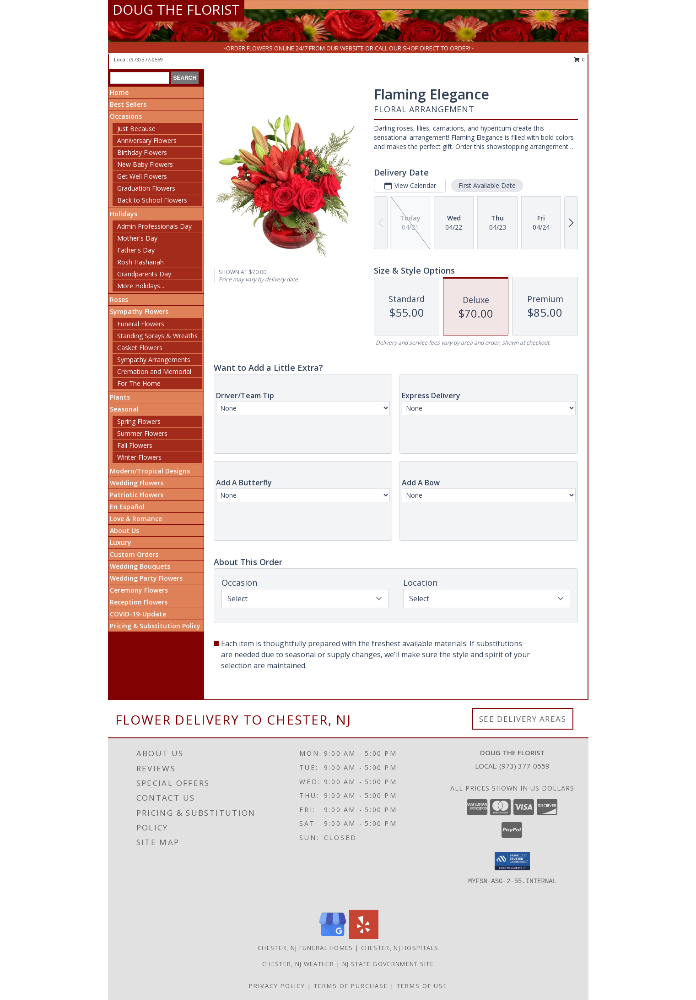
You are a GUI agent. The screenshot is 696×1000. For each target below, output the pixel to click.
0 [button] (579, 59)
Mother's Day (137, 238)
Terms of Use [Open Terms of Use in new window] (422, 986)
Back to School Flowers (152, 200)
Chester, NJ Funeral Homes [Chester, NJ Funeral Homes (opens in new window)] (305, 948)
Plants (120, 397)
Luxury (120, 542)
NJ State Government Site (388, 964)
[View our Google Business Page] (332, 936)
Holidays (123, 213)
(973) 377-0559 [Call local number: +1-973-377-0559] (146, 59)
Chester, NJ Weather (298, 964)
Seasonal (124, 409)
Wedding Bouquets (140, 566)
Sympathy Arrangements (153, 359)
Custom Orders (134, 554)
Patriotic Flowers (136, 494)
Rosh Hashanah (140, 262)
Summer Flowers (142, 433)
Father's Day (136, 250)
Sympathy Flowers (139, 311)
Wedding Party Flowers (146, 578)
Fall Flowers (134, 445)
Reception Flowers (138, 602)
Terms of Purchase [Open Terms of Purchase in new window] (351, 986)
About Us (124, 530)
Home (119, 92)
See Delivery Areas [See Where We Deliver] (523, 719)
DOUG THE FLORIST (176, 9)
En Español (127, 506)
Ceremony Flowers (139, 590)
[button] (512, 861)
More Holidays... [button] (140, 285)
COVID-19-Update (138, 614)
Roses (119, 299)
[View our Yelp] (363, 936)
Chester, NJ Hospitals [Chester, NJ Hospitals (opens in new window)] (399, 948)
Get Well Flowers (142, 176)
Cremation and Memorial (154, 371)
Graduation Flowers (146, 188)
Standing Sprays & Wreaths (157, 335)
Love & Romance (136, 518)
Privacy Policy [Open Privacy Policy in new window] (277, 986)
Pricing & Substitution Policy (155, 625)
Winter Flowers (139, 457)
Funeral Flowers (140, 323)
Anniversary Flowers (147, 140)
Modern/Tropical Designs (150, 471)
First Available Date (487, 185)
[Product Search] (139, 78)
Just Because (136, 128)
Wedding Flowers (136, 482)
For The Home (139, 383)
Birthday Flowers (142, 152)
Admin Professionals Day (154, 226)
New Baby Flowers (145, 164)
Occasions (126, 116)
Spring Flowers (139, 421)
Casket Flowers (139, 347)
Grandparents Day (144, 273)
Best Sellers (128, 104)
